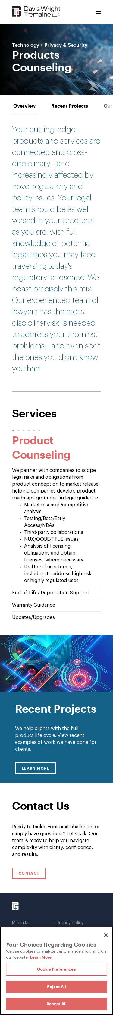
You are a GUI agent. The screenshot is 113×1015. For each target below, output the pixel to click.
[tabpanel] (56, 449)
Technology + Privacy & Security (49, 45)
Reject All (56, 986)
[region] (56, 971)
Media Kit (21, 923)
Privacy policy (70, 923)
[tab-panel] (56, 527)
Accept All (56, 1003)
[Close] (105, 935)
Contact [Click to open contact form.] (29, 873)
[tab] (24, 105)
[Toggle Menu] (98, 12)
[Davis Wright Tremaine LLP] (36, 12)
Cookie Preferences (56, 969)
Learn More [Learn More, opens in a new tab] (41, 957)
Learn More (39, 767)
